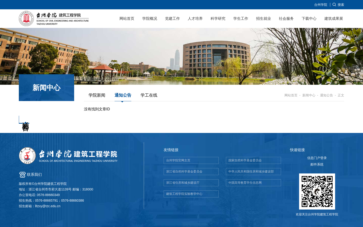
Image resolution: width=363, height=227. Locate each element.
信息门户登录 (317, 158)
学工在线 (149, 95)
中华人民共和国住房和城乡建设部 (251, 171)
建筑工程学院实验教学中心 (184, 194)
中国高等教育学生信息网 (245, 182)
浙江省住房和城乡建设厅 (182, 182)
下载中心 (309, 18)
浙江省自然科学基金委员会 (184, 171)
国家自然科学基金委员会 (245, 160)
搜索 (341, 5)
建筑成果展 (333, 18)
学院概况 (149, 18)
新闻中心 (308, 95)
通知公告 (123, 95)
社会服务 (286, 18)
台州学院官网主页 (178, 160)
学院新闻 (97, 95)
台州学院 (320, 5)
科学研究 (218, 18)
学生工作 (240, 18)
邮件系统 (316, 164)
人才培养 (195, 18)
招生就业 (263, 18)
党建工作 (172, 18)
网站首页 (126, 18)
